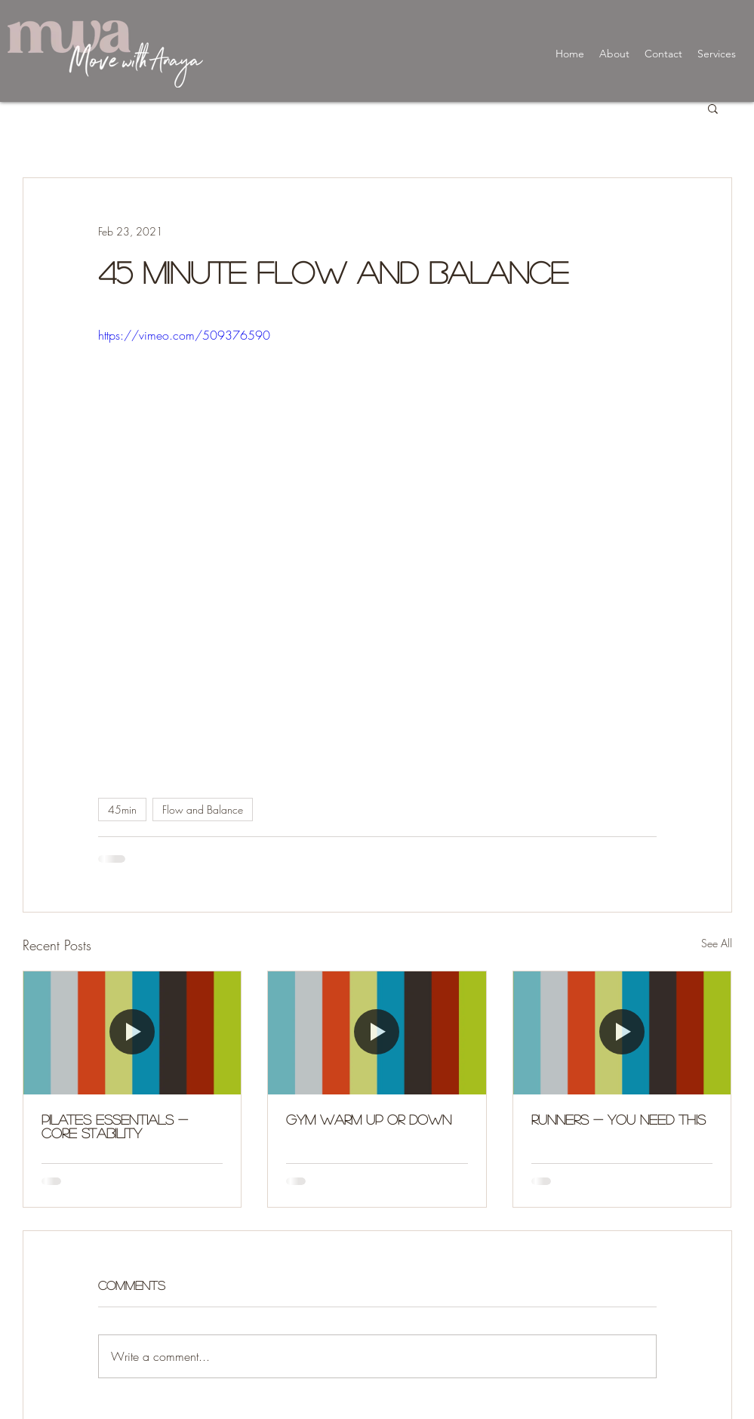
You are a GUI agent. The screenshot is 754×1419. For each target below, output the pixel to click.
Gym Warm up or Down (368, 1119)
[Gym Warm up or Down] (377, 1032)
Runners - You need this (618, 1119)
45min (122, 809)
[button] (713, 108)
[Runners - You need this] (622, 1032)
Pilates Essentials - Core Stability (115, 1126)
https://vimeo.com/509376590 (184, 335)
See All (716, 943)
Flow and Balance (202, 809)
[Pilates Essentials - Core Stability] (132, 1032)
